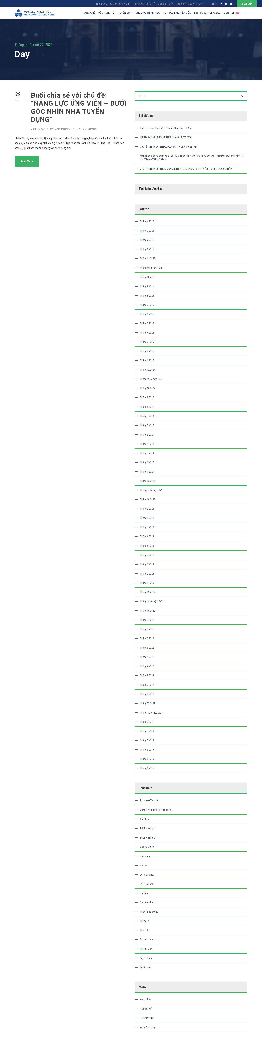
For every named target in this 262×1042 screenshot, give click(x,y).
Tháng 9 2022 (147, 619)
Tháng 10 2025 (147, 277)
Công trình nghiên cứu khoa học (156, 809)
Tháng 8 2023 (147, 518)
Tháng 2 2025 (147, 351)
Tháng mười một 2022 (151, 601)
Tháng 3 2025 (147, 341)
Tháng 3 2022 (147, 675)
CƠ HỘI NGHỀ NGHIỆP (121, 3)
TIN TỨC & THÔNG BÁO (207, 12)
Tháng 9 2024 (147, 397)
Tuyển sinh (145, 967)
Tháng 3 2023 (147, 564)
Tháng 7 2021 (147, 721)
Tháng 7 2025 (147, 304)
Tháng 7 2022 (147, 638)
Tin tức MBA (146, 948)
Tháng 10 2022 (147, 610)
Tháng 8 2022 (147, 629)
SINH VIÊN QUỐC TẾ (145, 3)
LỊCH (226, 12)
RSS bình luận (147, 1018)
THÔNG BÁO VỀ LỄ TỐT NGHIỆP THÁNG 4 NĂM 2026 (166, 137)
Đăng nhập (145, 999)
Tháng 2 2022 (147, 684)
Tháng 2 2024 (147, 462)
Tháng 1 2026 (147, 249)
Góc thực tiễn (147, 846)
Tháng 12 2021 (147, 703)
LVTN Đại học (146, 883)
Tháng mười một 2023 (151, 490)
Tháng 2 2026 (147, 240)
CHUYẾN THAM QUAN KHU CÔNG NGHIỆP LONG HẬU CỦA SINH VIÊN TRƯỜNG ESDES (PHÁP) (186, 168)
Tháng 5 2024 (147, 434)
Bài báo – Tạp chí (149, 800)
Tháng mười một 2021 (151, 712)
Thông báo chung (149, 911)
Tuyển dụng (146, 958)
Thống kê (144, 921)
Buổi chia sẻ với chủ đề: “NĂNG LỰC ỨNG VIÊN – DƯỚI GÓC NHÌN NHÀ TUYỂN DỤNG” (79, 107)
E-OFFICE (213, 3)
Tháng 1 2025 (147, 360)
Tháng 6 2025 (147, 314)
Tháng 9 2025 (147, 286)
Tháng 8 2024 (147, 406)
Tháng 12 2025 (147, 258)
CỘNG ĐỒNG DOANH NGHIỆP (191, 3)
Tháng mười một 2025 (151, 267)
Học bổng (145, 856)
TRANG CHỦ (88, 12)
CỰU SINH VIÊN (165, 3)
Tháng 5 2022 (147, 657)
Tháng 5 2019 (147, 749)
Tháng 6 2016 (147, 768)
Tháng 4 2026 (147, 221)
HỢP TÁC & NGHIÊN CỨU (177, 12)
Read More (27, 161)
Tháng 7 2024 (147, 416)
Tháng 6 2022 (147, 647)
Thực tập (144, 930)
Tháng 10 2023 (147, 499)
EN (235, 13)
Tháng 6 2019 (147, 740)
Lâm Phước (63, 128)
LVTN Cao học (147, 874)
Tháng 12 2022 (147, 592)
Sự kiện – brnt (147, 902)
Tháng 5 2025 (147, 323)
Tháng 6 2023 (147, 536)
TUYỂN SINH (125, 12)
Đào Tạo (144, 819)
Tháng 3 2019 (147, 758)
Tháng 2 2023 (147, 573)
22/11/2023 (38, 128)
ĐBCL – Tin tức (147, 837)
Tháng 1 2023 (147, 582)
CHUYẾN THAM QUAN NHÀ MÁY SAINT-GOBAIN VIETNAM (168, 146)
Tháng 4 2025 (147, 332)
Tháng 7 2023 (147, 527)
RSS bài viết (146, 1008)
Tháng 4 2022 (147, 666)
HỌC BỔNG (101, 3)
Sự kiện (144, 893)
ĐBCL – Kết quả (148, 828)
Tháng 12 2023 (147, 480)
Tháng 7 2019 (147, 731)
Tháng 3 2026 (147, 230)
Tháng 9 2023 (147, 508)
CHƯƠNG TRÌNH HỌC (147, 12)
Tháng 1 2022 (147, 694)
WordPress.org (148, 1027)
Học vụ (143, 865)
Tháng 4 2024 (147, 443)
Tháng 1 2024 (147, 471)
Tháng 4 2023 (147, 555)
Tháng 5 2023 (147, 545)
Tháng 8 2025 (147, 295)
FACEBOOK (246, 3)
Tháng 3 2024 (147, 453)
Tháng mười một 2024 (151, 379)
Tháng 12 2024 (147, 369)
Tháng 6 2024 (147, 425)
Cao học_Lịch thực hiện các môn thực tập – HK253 (166, 128)
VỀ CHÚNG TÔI (106, 12)
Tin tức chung (86, 128)
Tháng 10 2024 (147, 388)
